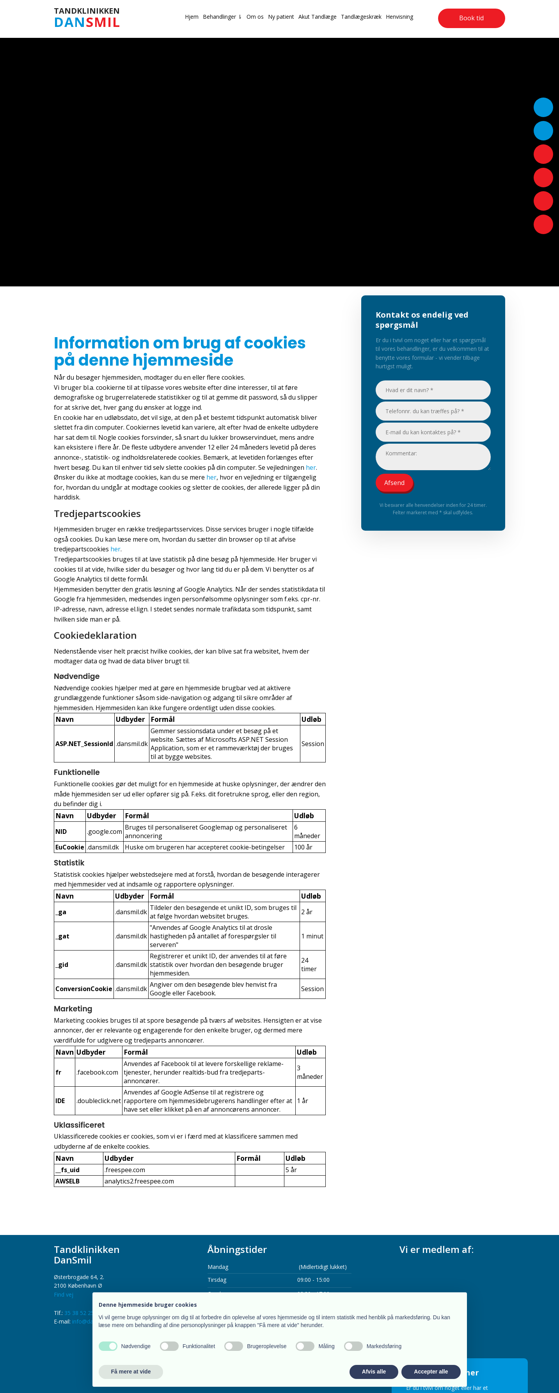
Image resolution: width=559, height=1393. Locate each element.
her (311, 467)
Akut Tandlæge (317, 16)
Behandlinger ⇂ (222, 16)
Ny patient (281, 16)
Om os (255, 16)
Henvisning (399, 16)
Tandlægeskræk (361, 16)
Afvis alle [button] (374, 1371)
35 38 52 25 (79, 1313)
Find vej (63, 1294)
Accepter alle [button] (431, 1371)
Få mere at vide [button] (131, 1371)
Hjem (192, 16)
